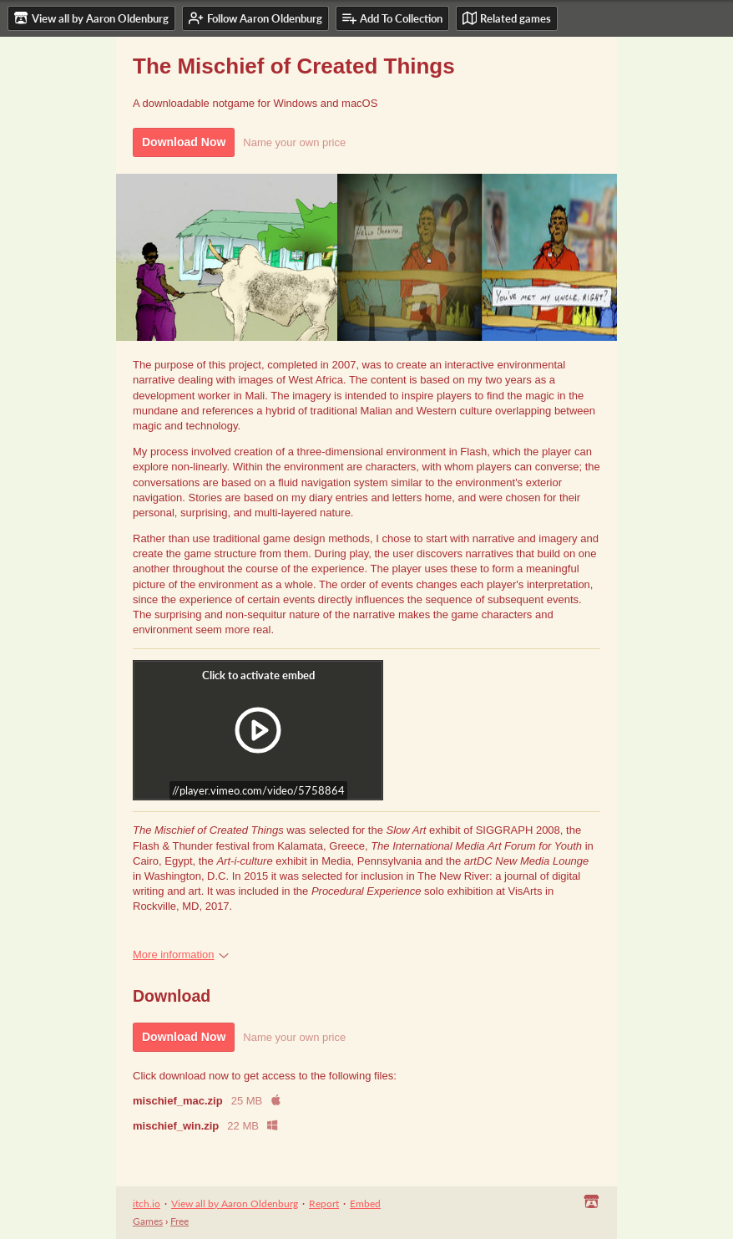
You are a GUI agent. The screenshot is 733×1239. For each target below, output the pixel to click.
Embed (365, 1203)
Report (324, 1203)
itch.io (146, 1203)
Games (148, 1221)
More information (181, 954)
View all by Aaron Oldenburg (234, 1203)
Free (179, 1221)
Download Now (183, 142)
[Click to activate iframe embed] (258, 730)
